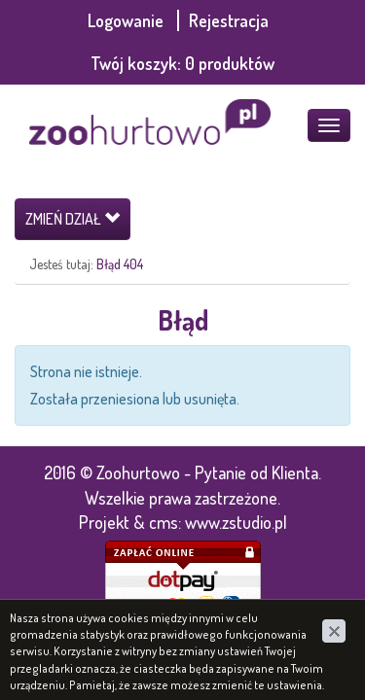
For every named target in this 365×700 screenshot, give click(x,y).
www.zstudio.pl (236, 522)
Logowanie (127, 20)
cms (163, 522)
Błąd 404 (119, 264)
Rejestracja (229, 20)
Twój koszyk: (182, 63)
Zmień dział (72, 218)
